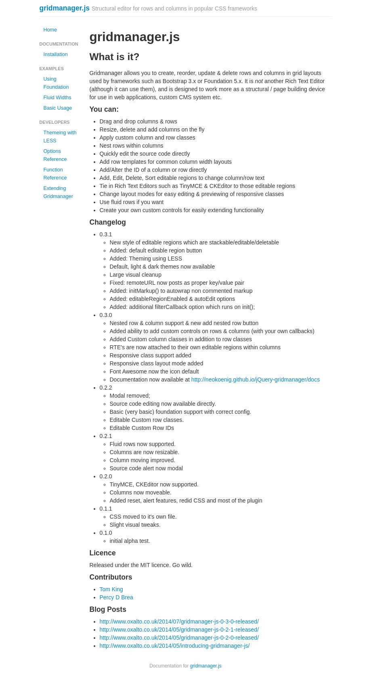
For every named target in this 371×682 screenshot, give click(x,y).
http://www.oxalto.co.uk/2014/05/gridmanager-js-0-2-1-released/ (179, 629)
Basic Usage (58, 108)
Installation (56, 54)
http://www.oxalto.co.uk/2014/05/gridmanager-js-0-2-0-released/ (179, 637)
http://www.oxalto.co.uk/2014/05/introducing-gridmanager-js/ (175, 645)
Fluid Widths (57, 97)
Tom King (111, 589)
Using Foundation (56, 83)
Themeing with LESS (60, 137)
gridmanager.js (65, 8)
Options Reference (55, 155)
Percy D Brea (116, 597)
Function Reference (55, 174)
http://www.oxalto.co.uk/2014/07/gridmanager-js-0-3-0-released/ (179, 621)
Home (50, 30)
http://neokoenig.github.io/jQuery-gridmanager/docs (255, 379)
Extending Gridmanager (58, 192)
